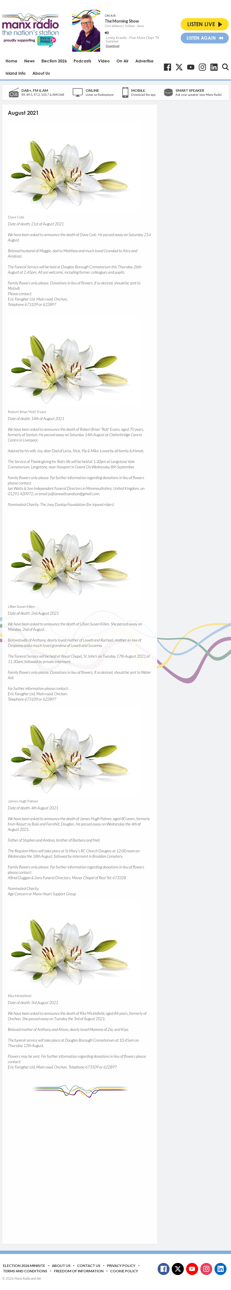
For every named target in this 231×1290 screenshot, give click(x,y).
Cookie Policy (124, 1271)
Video (104, 60)
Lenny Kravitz (116, 37)
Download (112, 46)
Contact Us (88, 1265)
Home (11, 60)
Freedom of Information (79, 1271)
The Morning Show (122, 21)
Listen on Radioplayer (100, 94)
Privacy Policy (121, 1265)
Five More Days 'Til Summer (132, 39)
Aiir (39, 1278)
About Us (41, 73)
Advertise (144, 60)
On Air (123, 60)
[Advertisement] (92, 1167)
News (29, 60)
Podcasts (82, 60)
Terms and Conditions (25, 1271)
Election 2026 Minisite (24, 1265)
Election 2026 (54, 60)
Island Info (16, 73)
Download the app (143, 94)
